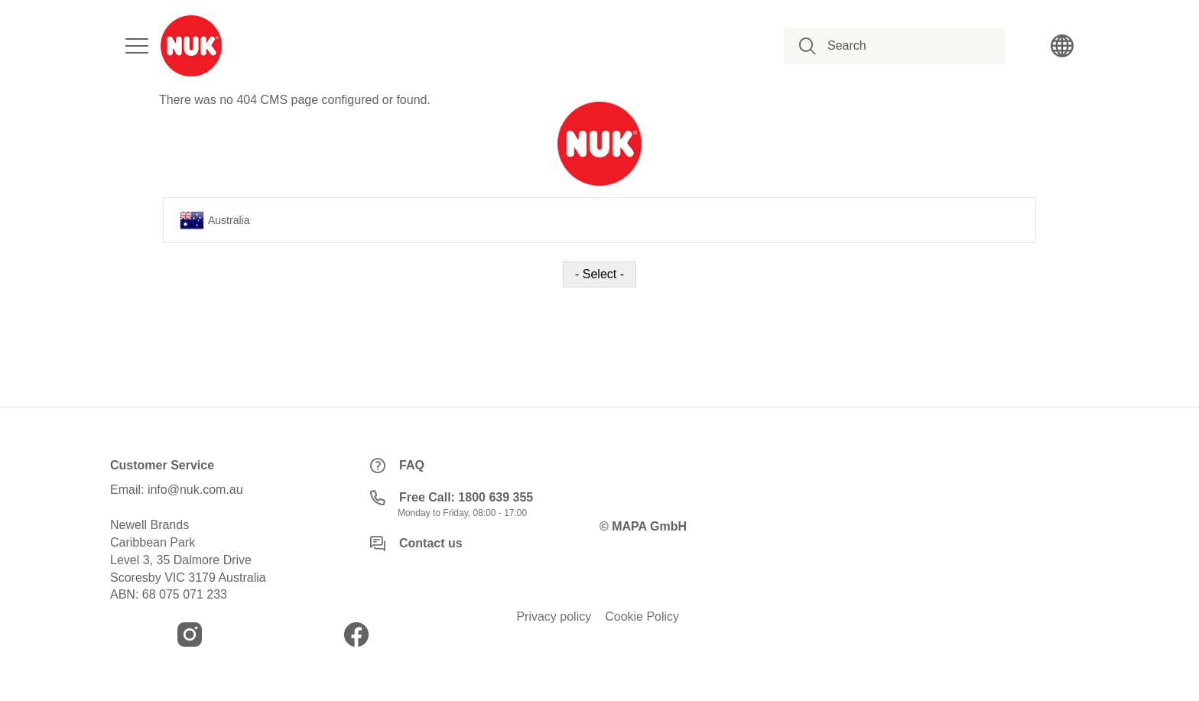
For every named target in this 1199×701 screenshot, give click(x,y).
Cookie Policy (642, 617)
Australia (214, 220)
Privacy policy (553, 617)
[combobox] (902, 46)
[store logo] (191, 45)
